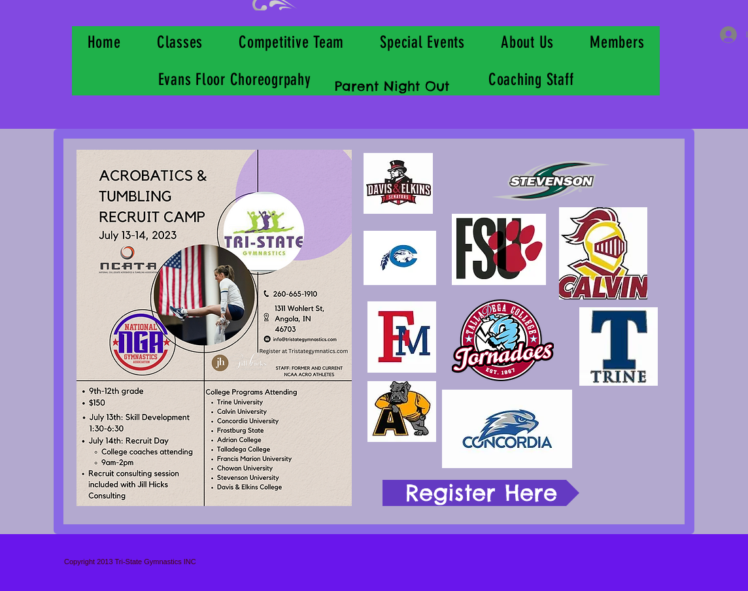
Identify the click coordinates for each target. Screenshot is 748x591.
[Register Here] (480, 493)
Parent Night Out (392, 86)
